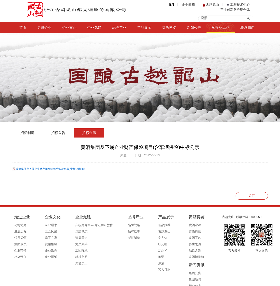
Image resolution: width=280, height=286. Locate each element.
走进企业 (44, 27)
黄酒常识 (165, 225)
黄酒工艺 (165, 238)
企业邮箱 (188, 4)
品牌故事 (116, 231)
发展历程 (20, 231)
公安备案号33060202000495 (193, 281)
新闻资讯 (191, 217)
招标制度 (27, 133)
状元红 (138, 244)
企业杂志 (45, 250)
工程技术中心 (238, 4)
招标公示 (89, 133)
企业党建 (94, 27)
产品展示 (144, 27)
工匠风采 (45, 231)
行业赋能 (189, 244)
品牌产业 (119, 27)
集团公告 (189, 225)
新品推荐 (140, 225)
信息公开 (189, 257)
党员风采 (69, 244)
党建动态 (69, 231)
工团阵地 (69, 250)
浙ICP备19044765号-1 (157, 281)
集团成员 (20, 244)
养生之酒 (165, 244)
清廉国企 (69, 238)
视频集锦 (45, 244)
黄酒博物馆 (166, 257)
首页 (22, 27)
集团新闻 (189, 231)
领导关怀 (20, 238)
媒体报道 (189, 250)
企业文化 (69, 27)
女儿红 (138, 238)
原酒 (137, 263)
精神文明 (69, 257)
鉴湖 (137, 257)
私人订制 (140, 269)
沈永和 (138, 250)
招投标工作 (220, 27)
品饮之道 (165, 250)
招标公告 (58, 133)
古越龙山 (211, 4)
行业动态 (189, 238)
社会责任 (20, 257)
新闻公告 (194, 27)
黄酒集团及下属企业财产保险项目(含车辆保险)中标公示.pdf (50, 168)
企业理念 (45, 225)
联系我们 (247, 27)
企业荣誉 (20, 250)
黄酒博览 (169, 27)
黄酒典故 (165, 231)
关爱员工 (69, 263)
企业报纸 (45, 257)
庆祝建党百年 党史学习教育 (82, 225)
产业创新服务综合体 (235, 9)
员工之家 (45, 238)
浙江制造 (116, 238)
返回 (251, 196)
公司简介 (20, 225)
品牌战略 (116, 225)
